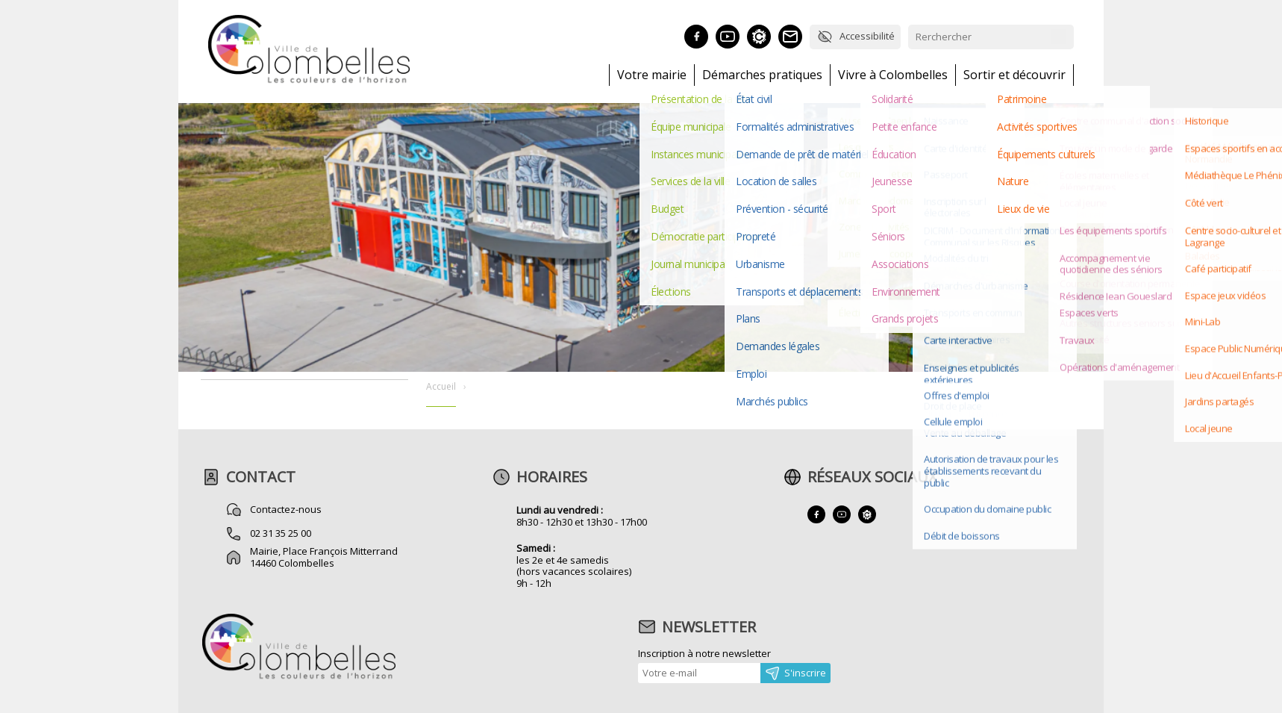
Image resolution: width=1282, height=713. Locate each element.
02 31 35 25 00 (280, 533)
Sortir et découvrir (1014, 75)
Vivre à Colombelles (893, 75)
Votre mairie (652, 75)
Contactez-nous (286, 509)
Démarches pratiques (762, 75)
